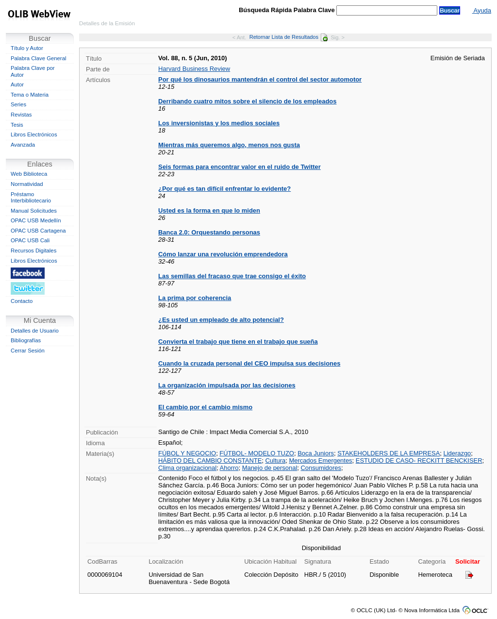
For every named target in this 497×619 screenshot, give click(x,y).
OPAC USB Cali (30, 240)
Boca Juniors (316, 453)
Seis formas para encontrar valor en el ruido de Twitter (239, 166)
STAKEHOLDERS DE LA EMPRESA (388, 453)
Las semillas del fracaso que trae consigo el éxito (232, 276)
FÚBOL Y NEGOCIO (187, 453)
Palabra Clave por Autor (33, 71)
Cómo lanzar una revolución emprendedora (223, 254)
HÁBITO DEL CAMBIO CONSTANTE (210, 460)
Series (18, 104)
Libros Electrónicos (34, 134)
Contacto (22, 301)
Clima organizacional (187, 467)
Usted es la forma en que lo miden (209, 210)
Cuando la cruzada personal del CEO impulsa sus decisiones (249, 363)
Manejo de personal (270, 467)
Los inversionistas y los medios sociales (219, 123)
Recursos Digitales (33, 250)
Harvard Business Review (194, 68)
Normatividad (27, 184)
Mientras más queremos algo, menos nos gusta (229, 145)
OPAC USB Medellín (36, 220)
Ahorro (229, 467)
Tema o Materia (30, 95)
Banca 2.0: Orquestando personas (209, 232)
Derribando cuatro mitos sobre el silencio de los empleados (247, 101)
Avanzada (23, 145)
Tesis (17, 125)
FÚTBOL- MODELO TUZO (256, 453)
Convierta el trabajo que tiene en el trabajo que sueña (238, 341)
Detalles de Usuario (35, 331)
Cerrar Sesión (28, 350)
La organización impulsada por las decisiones (227, 385)
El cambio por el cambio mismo (205, 407)
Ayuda (481, 10)
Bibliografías (26, 340)
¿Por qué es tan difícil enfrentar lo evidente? (224, 188)
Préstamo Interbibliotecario (31, 197)
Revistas (21, 114)
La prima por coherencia (194, 297)
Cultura (275, 460)
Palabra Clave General (38, 58)
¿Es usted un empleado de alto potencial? (221, 319)
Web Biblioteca (29, 174)
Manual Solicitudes (34, 211)
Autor (17, 84)
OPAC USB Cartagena (38, 231)
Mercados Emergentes (320, 460)
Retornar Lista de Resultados (288, 37)
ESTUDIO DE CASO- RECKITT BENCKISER (419, 460)
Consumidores (321, 467)
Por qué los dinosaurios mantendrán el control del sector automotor (260, 79)
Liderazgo (457, 453)
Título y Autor (27, 48)
